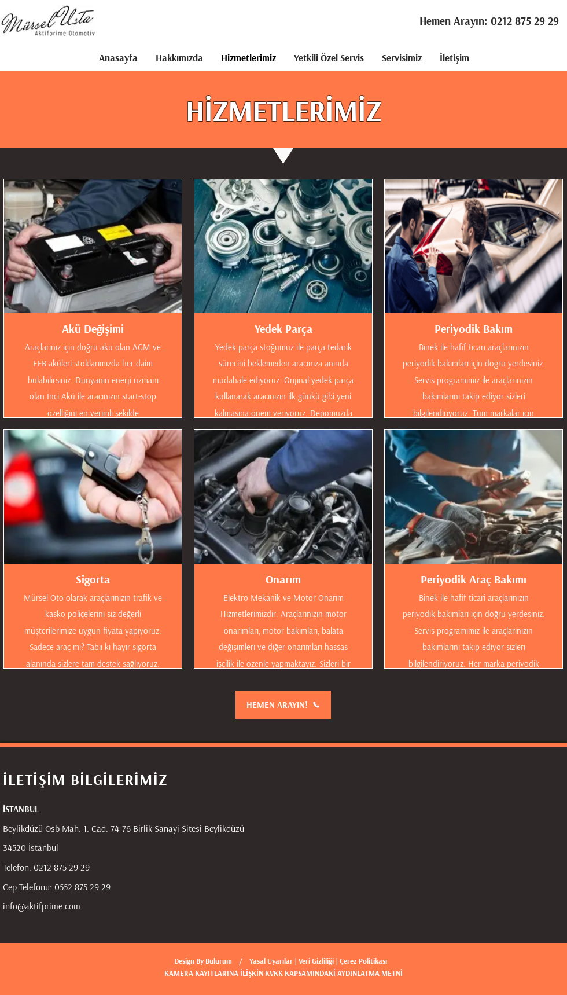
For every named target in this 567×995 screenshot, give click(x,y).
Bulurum (218, 960)
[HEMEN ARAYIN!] (283, 705)
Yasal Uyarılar (271, 960)
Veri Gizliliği (317, 960)
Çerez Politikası (363, 960)
